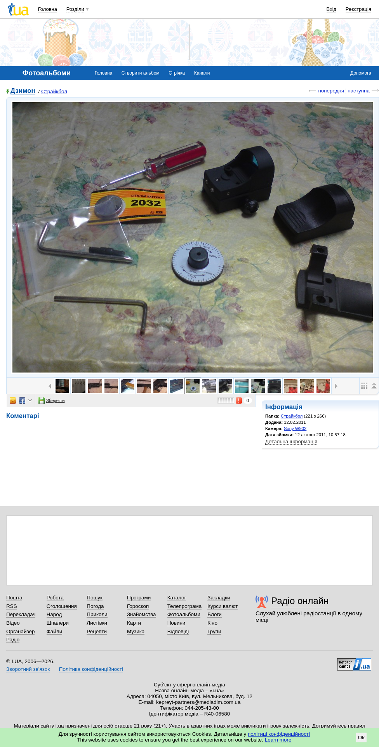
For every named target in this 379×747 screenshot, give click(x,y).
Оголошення (62, 606)
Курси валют (222, 606)
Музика (135, 631)
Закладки (218, 598)
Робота (55, 598)
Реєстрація (358, 9)
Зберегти (51, 400)
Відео (13, 623)
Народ (54, 614)
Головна (47, 9)
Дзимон (22, 91)
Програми (139, 598)
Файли (55, 631)
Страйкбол (54, 91)
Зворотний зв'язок (28, 669)
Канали (202, 73)
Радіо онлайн (300, 601)
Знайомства (141, 614)
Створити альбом (141, 73)
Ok (361, 737)
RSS (11, 606)
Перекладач (20, 614)
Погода (95, 606)
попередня (331, 91)
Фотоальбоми (183, 614)
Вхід (332, 9)
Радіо (12, 640)
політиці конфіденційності (279, 734)
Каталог (176, 598)
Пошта (14, 598)
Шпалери (58, 623)
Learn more (278, 740)
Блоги (214, 614)
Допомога (360, 73)
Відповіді (178, 631)
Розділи (75, 9)
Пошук (95, 598)
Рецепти (97, 631)
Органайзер (20, 631)
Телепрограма (184, 606)
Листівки (97, 623)
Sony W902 (295, 428)
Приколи (97, 614)
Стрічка (177, 73)
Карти (134, 623)
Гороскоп (138, 606)
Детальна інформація (291, 441)
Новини (176, 623)
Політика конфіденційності (91, 669)
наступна (359, 91)
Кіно (212, 623)
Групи (214, 631)
